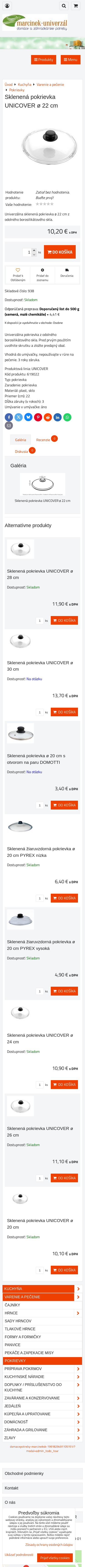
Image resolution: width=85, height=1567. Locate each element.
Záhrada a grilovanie (43, 1430)
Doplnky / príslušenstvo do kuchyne (43, 1387)
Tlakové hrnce (20, 1329)
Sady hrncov (18, 1321)
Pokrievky (15, 1361)
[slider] (45, 204)
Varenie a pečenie (43, 1297)
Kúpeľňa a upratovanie (43, 1414)
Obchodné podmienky (24, 1473)
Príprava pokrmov (43, 1369)
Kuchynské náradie (43, 1377)
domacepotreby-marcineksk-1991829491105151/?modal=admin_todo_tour (42, 1448)
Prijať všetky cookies (55, 1557)
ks (42, 620)
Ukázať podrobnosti (19, 1555)
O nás (10, 1502)
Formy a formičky (23, 1337)
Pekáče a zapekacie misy (29, 1353)
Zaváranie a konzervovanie (43, 1398)
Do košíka (59, 252)
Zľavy (43, 1438)
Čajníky (12, 1305)
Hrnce (43, 1313)
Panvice (12, 1345)
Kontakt (11, 1488)
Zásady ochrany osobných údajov (49, 1544)
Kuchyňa (43, 1289)
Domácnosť (43, 1422)
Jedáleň (43, 1406)
